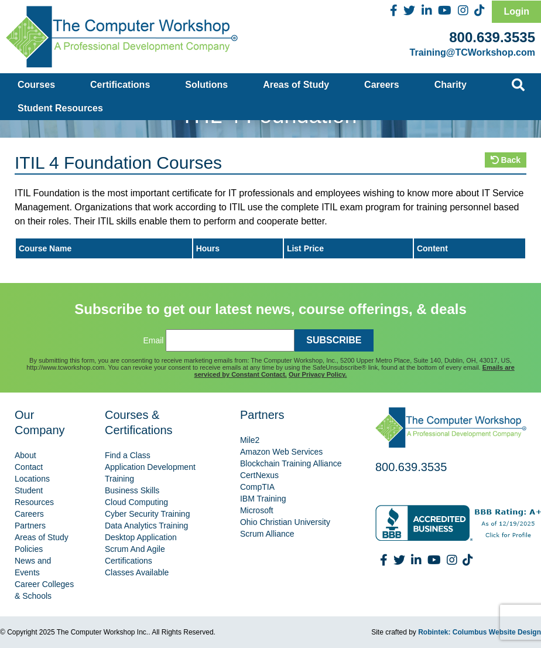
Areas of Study (296, 85)
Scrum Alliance (267, 533)
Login (516, 11)
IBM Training (263, 498)
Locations (32, 478)
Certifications (120, 85)
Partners (30, 525)
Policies (29, 549)
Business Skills (132, 490)
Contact (29, 467)
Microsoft (256, 510)
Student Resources (60, 108)
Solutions (206, 85)
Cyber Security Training (147, 514)
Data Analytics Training (146, 525)
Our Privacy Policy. (318, 374)
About (25, 455)
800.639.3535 (492, 37)
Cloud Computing (136, 502)
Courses (36, 85)
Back (506, 160)
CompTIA (257, 487)
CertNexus (259, 475)
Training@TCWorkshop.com (472, 52)
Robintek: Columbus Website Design (479, 632)
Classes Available (137, 572)
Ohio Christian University (285, 522)
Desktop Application (141, 537)
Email (153, 340)
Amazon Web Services (281, 451)
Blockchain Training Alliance (291, 463)
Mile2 (249, 440)
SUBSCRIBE (333, 340)
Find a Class (127, 455)
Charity (450, 85)
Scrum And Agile (135, 549)
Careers (381, 85)
